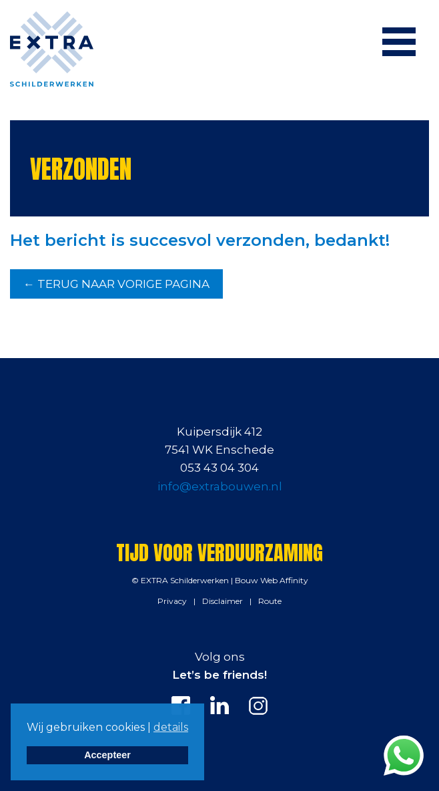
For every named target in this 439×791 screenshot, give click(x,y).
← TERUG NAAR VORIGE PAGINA (116, 284)
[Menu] (399, 41)
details (170, 727)
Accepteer (107, 755)
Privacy (172, 601)
